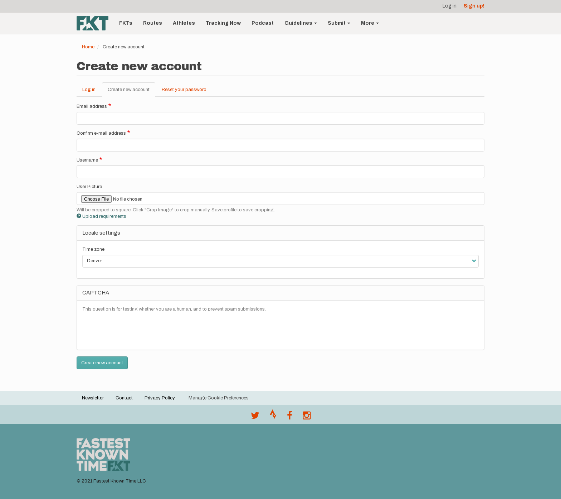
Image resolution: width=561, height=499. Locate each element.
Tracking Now (223, 23)
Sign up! (474, 6)
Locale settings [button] (101, 233)
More (370, 23)
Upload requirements (101, 216)
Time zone (93, 249)
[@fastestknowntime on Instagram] (307, 417)
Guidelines (300, 23)
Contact (124, 397)
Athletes (184, 23)
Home (88, 46)
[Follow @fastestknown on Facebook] (289, 417)
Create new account (131, 91)
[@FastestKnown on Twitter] (255, 417)
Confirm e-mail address (101, 133)
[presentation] (136, 330)
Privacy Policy (160, 397)
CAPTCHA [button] (95, 293)
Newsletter (93, 397)
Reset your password (184, 89)
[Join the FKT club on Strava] (273, 417)
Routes (152, 23)
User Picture (89, 186)
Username (87, 160)
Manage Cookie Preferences (219, 397)
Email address (92, 106)
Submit (339, 23)
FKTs (125, 23)
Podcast (263, 23)
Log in (450, 6)
